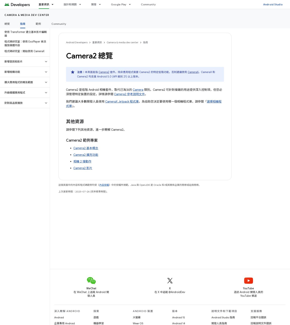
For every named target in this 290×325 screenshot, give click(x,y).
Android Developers (76, 42)
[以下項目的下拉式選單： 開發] (102, 4)
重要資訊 (97, 42)
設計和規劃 (70, 4)
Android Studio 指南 (223, 317)
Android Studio (273, 4)
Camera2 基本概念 (85, 148)
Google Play (119, 4)
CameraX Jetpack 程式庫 (122, 102)
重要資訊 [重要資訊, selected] (44, 4)
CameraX (193, 72)
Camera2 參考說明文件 (129, 94)
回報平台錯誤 (258, 317)
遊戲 (96, 317)
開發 (94, 4)
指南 (145, 42)
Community (148, 4)
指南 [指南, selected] (23, 24)
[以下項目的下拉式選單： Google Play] (131, 4)
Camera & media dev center (26, 15)
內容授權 (104, 185)
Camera (138, 90)
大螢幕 (137, 317)
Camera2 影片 (82, 168)
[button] (22, 62)
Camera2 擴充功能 (85, 155)
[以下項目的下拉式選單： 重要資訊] (54, 4)
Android (59, 317)
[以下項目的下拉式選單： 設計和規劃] (82, 4)
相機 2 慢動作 (82, 161)
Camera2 (104, 72)
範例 (38, 24)
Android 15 (178, 317)
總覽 (7, 24)
